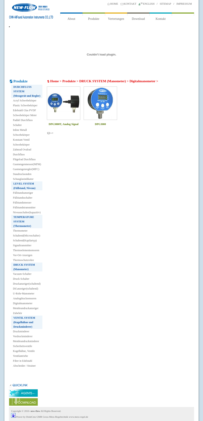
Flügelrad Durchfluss (24, 159)
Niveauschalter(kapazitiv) (27, 212)
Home (54, 81)
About (71, 19)
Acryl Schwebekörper (24, 100)
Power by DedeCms (26, 416)
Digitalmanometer (22, 303)
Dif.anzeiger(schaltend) (25, 288)
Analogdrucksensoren (24, 298)
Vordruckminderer (23, 336)
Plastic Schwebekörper (25, 105)
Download (138, 19)
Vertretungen (116, 19)
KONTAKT (130, 3)
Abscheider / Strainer (24, 365)
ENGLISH (148, 3)
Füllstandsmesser (22, 202)
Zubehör (17, 313)
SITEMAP (165, 3)
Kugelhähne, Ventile (24, 351)
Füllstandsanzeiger (23, 192)
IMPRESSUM (184, 3)
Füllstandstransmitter (24, 207)
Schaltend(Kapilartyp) (25, 240)
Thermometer (20, 230)
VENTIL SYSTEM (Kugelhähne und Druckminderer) (24, 322)
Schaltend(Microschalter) (26, 235)
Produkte (93, 19)
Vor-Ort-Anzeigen (22, 255)
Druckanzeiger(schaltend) (27, 283)
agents (23, 393)
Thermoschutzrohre (23, 260)
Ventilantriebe (20, 355)
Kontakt (160, 19)
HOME (114, 3)
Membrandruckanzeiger (26, 308)
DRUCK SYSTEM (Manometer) (102, 81)
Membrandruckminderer (26, 341)
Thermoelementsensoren (26, 250)
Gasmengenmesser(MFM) (27, 164)
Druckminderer (21, 331)
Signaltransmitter (22, 245)
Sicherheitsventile (22, 346)
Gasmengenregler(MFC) (26, 169)
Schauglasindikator (23, 179)
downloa (23, 402)
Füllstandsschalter (22, 197)
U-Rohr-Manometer (23, 293)
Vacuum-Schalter (22, 273)
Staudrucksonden (22, 174)
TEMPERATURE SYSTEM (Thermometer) (23, 222)
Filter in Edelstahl (22, 360)
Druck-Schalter (21, 278)
